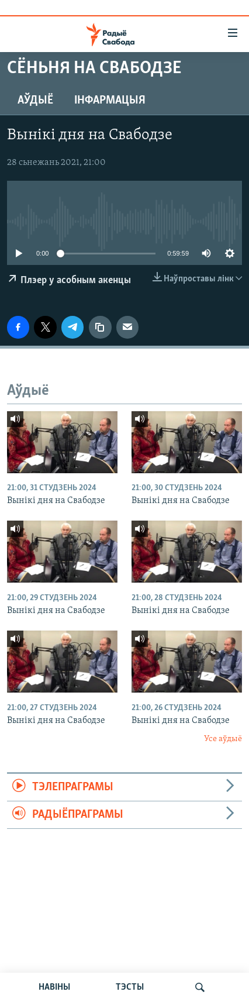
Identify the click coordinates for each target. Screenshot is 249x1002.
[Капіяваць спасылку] (100, 327)
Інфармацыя (110, 100)
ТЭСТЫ (130, 987)
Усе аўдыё (223, 739)
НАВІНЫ (54, 987)
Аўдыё (35, 100)
